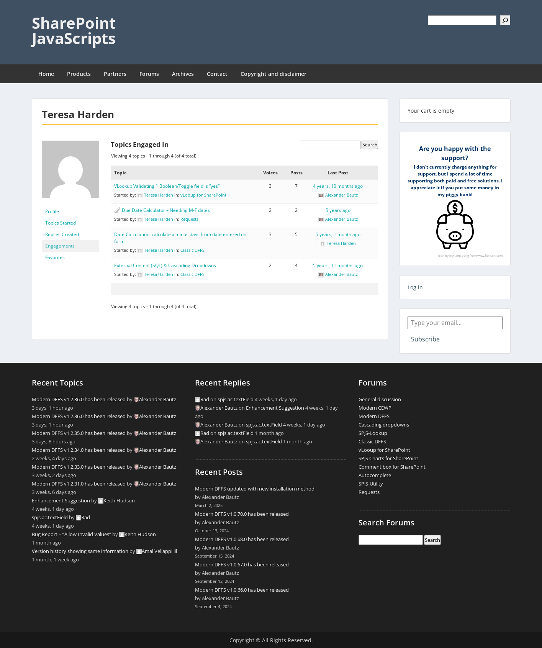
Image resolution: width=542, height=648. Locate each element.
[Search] (505, 20)
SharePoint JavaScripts (74, 30)
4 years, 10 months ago (338, 186)
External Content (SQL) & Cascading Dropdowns (165, 265)
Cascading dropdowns (384, 424)
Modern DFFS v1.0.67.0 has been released (242, 564)
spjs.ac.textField (50, 517)
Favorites (55, 257)
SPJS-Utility (371, 483)
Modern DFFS (374, 416)
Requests (189, 219)
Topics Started (60, 223)
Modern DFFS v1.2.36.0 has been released (79, 399)
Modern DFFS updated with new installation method (254, 488)
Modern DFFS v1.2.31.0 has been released (79, 483)
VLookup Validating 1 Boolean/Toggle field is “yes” (166, 186)
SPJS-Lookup (373, 433)
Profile (52, 211)
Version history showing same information (80, 551)
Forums (149, 73)
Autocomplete (375, 475)
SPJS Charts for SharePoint (388, 458)
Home (46, 73)
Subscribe (425, 339)
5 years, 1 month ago (338, 234)
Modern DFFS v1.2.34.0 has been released (79, 449)
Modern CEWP (375, 407)
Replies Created (62, 234)
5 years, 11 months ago (338, 265)
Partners (115, 73)
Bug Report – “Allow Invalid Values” (71, 534)
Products (79, 73)
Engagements (60, 246)
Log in (415, 287)
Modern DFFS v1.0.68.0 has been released (242, 539)
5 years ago (338, 210)
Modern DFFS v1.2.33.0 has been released (79, 466)
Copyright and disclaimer (273, 73)
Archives (183, 73)
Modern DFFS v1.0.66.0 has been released (242, 589)
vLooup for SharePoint (203, 195)
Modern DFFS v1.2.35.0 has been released (79, 433)
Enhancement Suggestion (61, 500)
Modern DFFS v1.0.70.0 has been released (242, 513)
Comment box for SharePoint (392, 466)
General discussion (380, 399)
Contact (217, 73)
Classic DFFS (192, 250)
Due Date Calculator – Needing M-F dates (166, 210)
